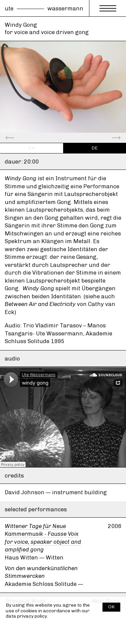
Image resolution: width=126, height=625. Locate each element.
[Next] (111, 138)
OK (111, 607)
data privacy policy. (27, 616)
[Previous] (15, 138)
